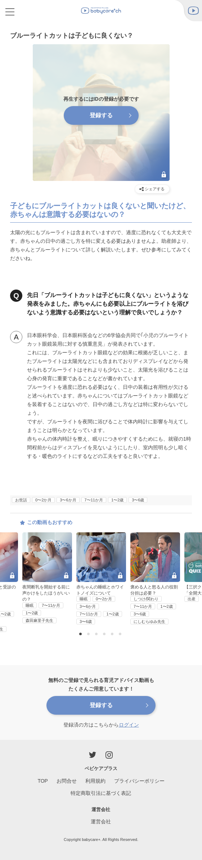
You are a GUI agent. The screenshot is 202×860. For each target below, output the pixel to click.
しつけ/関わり (146, 599)
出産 (192, 599)
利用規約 (95, 781)
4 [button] (105, 634)
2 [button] (89, 634)
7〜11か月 (94, 500)
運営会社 (101, 821)
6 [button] (121, 634)
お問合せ (67, 781)
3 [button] (97, 634)
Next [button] (197, 574)
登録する (101, 705)
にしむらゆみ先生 (149, 621)
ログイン (129, 725)
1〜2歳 (117, 500)
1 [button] (81, 634)
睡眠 (29, 605)
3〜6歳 (138, 500)
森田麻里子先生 (39, 620)
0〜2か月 (43, 500)
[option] (101, 578)
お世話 (21, 500)
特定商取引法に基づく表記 (101, 793)
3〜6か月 (68, 500)
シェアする (152, 189)
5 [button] (113, 634)
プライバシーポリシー (139, 781)
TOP (42, 781)
